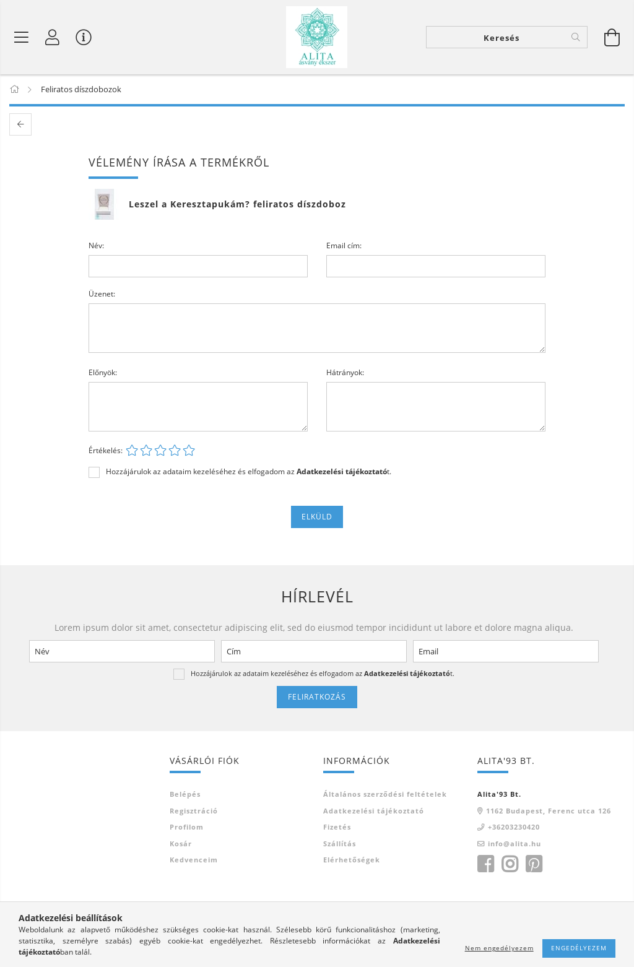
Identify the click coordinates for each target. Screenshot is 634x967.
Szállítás (339, 843)
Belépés (185, 794)
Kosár (181, 843)
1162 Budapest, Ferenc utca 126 (548, 810)
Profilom (187, 826)
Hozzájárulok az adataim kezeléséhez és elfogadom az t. (248, 472)
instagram (510, 864)
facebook (485, 864)
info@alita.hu (514, 843)
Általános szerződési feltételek (385, 794)
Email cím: (344, 245)
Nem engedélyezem (499, 947)
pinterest (534, 864)
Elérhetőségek (351, 859)
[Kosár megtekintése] (612, 37)
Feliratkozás (317, 697)
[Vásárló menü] (83, 37)
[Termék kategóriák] (21, 37)
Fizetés (337, 826)
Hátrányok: (345, 372)
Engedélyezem (579, 947)
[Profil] (52, 37)
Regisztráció (194, 810)
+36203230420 (514, 826)
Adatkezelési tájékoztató (373, 810)
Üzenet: (102, 293)
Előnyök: (103, 372)
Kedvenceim (194, 859)
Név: (96, 245)
